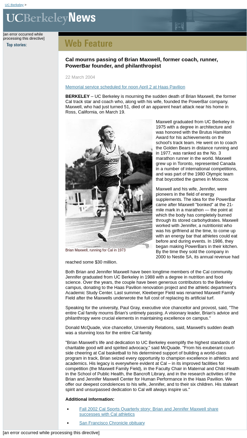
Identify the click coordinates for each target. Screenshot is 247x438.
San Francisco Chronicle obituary (112, 422)
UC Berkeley (14, 5)
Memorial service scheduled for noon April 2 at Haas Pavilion (125, 86)
